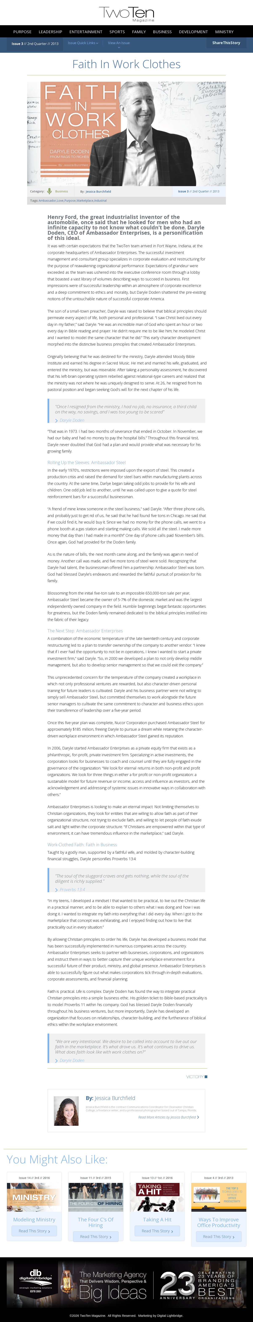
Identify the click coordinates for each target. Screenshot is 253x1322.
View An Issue (119, 45)
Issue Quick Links (83, 43)
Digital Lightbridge (169, 1315)
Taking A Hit (157, 1219)
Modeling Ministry (34, 1219)
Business (61, 191)
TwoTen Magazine (92, 1315)
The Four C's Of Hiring (96, 1222)
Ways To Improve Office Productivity (218, 1222)
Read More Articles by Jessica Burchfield (167, 1117)
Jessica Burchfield (98, 191)
